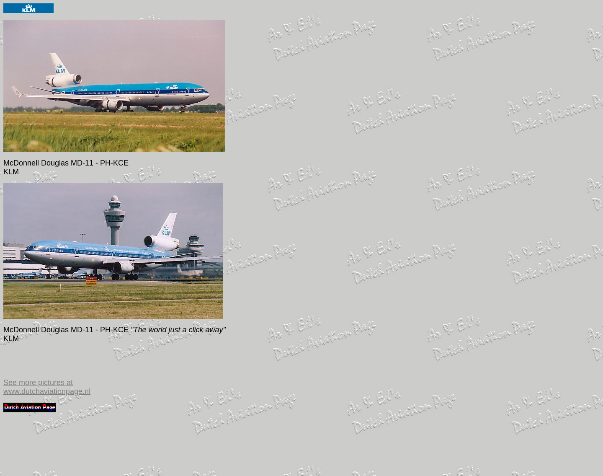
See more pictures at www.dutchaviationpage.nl (46, 387)
